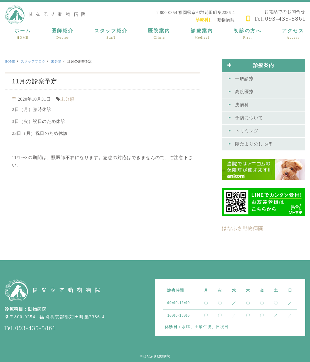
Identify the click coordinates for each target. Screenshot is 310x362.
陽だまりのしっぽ (253, 144)
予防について (249, 117)
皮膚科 (242, 104)
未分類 (56, 61)
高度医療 (244, 91)
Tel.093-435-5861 (280, 18)
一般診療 (244, 78)
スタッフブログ (33, 61)
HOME (10, 61)
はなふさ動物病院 (242, 228)
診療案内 (250, 65)
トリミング (246, 130)
